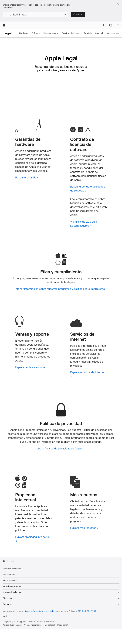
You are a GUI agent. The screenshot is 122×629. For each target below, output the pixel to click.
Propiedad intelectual (93, 33)
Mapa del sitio (63, 625)
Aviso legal (50, 625)
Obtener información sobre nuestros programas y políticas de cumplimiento (59, 288)
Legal (7, 33)
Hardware (23, 33)
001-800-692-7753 (87, 611)
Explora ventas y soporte (30, 367)
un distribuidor (51, 611)
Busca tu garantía (25, 177)
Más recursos (112, 33)
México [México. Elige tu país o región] (6, 616)
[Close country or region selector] (118, 4)
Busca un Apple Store (33, 611)
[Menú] (118, 25)
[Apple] (4, 25)
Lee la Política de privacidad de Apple (59, 448)
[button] (35, 14)
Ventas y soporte (51, 33)
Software (36, 33)
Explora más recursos (83, 527)
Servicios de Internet (71, 33)
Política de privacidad (12, 625)
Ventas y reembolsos (33, 625)
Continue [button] (77, 14)
